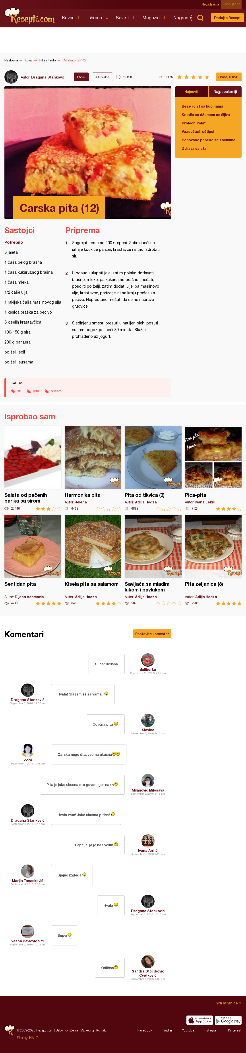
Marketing (87, 1030)
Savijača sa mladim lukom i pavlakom (153, 560)
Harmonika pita (93, 468)
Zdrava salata (194, 148)
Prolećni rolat (194, 123)
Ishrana (94, 17)
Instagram (211, 1030)
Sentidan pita (32, 560)
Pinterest (235, 1030)
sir (19, 391)
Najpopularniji (225, 91)
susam (56, 391)
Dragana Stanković (48, 77)
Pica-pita (213, 468)
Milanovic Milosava (148, 790)
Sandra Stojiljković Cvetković (148, 973)
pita (36, 391)
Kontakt (101, 1030)
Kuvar (68, 17)
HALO (33, 1038)
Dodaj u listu (228, 77)
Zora (27, 760)
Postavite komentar (152, 634)
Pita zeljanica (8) (213, 560)
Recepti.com (29, 16)
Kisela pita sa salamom (93, 560)
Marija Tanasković (27, 880)
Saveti (122, 17)
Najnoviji (191, 91)
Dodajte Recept (227, 18)
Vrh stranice (227, 1003)
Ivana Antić (148, 850)
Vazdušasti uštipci (198, 131)
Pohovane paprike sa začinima (208, 140)
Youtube (188, 1030)
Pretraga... (200, 18)
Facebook (145, 1030)
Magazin (151, 17)
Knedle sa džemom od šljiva (206, 114)
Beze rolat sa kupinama (202, 106)
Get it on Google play (228, 1020)
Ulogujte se (233, 4)
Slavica (148, 730)
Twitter (167, 1030)
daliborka (148, 669)
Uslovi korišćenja (67, 1030)
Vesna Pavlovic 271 (27, 941)
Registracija (211, 4)
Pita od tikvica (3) (153, 468)
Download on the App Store (199, 1020)
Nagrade (182, 17)
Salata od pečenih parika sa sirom (32, 468)
